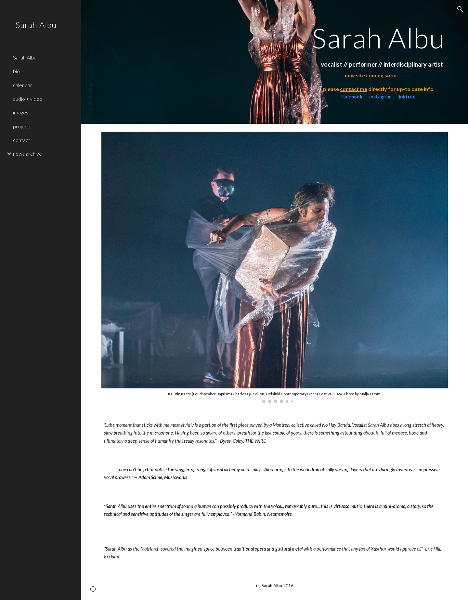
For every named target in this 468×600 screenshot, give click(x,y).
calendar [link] (22, 85)
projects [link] (22, 126)
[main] (378, 38)
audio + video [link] (27, 99)
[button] (460, 9)
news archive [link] (27, 153)
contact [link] (21, 140)
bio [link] (16, 71)
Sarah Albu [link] (24, 57)
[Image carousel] (274, 267)
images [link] (20, 112)
